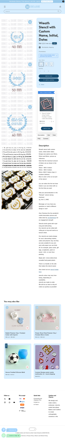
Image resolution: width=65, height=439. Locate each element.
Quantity (41, 68)
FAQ (39, 138)
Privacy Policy (30, 435)
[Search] (58, 11)
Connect (45, 138)
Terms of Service (21, 435)
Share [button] (41, 84)
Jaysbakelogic (52, 217)
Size (42, 60)
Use (48, 135)
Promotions (42, 51)
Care (54, 135)
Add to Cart (48, 76)
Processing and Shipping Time (38, 399)
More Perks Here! (47, 1)
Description (41, 135)
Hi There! (36, 404)
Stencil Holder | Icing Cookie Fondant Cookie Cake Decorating (46, 116)
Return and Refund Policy (41, 435)
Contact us (36, 402)
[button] (4, 6)
